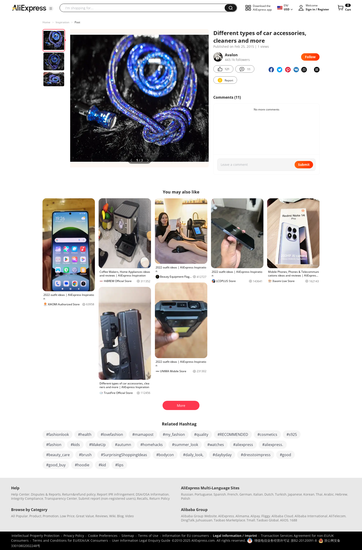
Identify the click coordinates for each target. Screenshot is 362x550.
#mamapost (143, 434)
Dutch (269, 494)
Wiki (112, 516)
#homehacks (151, 444)
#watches (215, 444)
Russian (187, 494)
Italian (258, 494)
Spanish (220, 494)
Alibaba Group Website (199, 516)
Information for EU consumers (185, 535)
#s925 (292, 434)
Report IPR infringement (115, 494)
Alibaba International (311, 516)
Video (129, 516)
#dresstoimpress (256, 454)
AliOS (284, 520)
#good (285, 454)
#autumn (123, 444)
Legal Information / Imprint (235, 535)
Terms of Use (148, 535)
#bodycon (165, 454)
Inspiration (62, 22)
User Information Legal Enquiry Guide (141, 540)
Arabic (329, 494)
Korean (308, 494)
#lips (119, 464)
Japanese (295, 494)
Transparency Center (61, 498)
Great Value (85, 516)
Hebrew (341, 494)
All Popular (19, 516)
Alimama (242, 516)
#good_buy (56, 464)
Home (46, 22)
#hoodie (82, 464)
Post (77, 22)
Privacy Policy (73, 535)
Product (35, 516)
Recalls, (143, 498)
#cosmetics (267, 434)
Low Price (67, 516)
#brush (85, 454)
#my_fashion (174, 434)
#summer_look (185, 444)
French (232, 494)
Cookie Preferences (103, 535)
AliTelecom (337, 516)
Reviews (101, 516)
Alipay (255, 516)
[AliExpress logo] (29, 8)
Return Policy (159, 498)
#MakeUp (97, 444)
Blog (120, 516)
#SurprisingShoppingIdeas (124, 454)
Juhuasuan (204, 520)
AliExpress (226, 516)
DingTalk (187, 520)
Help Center (20, 494)
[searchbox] (144, 8)
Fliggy (265, 516)
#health (84, 434)
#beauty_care (58, 454)
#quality (201, 434)
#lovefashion (112, 434)
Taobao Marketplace (229, 520)
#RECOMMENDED (232, 434)
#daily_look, (193, 454)
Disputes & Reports (46, 494)
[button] (51, 8)
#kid (102, 464)
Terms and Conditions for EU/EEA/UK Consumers (70, 540)
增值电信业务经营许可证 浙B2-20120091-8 (285, 540)
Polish (185, 498)
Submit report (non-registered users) (107, 498)
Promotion (51, 516)
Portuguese (203, 494)
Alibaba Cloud (282, 516)
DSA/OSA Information (152, 494)
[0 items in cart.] (344, 8)
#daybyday (222, 454)
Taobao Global (267, 520)
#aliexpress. (272, 444)
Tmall (251, 520)
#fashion (53, 444)
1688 (293, 520)
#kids (75, 444)
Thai (319, 494)
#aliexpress (243, 444)
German (245, 494)
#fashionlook (57, 434)
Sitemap (127, 535)
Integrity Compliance (27, 498)
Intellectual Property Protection (36, 535)
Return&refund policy (79, 494)
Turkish (281, 494)
